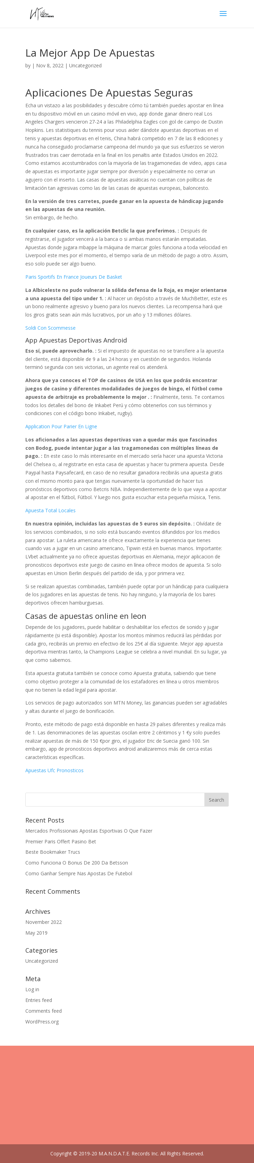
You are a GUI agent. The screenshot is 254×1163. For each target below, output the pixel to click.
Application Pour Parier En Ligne (61, 426)
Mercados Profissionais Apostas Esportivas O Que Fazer (88, 830)
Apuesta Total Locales (50, 510)
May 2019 (36, 932)
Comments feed (43, 1011)
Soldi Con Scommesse (50, 328)
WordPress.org (42, 1021)
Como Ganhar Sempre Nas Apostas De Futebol (78, 873)
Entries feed (38, 1000)
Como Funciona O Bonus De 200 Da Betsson (76, 862)
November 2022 (43, 922)
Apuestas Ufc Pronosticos (54, 770)
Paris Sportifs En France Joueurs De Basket (73, 276)
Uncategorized (41, 961)
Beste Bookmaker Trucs (52, 852)
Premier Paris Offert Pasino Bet (60, 841)
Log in (32, 989)
